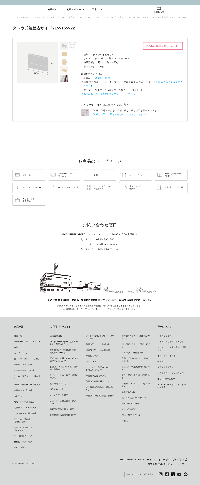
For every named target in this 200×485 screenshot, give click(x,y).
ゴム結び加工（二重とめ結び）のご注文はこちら (117, 114)
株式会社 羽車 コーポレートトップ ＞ (168, 464)
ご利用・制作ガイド (74, 10)
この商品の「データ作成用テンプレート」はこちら (108, 94)
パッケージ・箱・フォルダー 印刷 (37, 17)
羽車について (98, 10)
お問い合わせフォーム (108, 249)
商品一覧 (52, 10)
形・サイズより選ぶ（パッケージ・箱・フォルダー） (80, 17)
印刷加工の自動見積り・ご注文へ (162, 46)
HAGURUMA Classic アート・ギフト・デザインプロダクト (152, 459)
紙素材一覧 (101, 78)
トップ (15, 17)
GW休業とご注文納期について (100, 2)
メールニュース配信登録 (140, 474)
